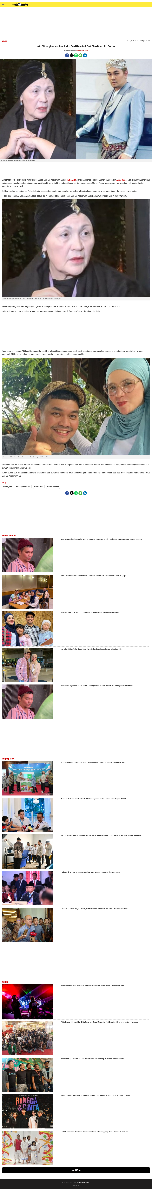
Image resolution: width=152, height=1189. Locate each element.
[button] (3, 4)
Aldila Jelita (121, 180)
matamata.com (71, 1182)
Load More (76, 1170)
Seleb (4, 41)
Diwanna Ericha (69, 51)
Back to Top (75, 1186)
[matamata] (20, 4)
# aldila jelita (7, 487)
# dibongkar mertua (23, 487)
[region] (76, 23)
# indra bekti (38, 487)
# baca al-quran (53, 487)
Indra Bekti (71, 180)
